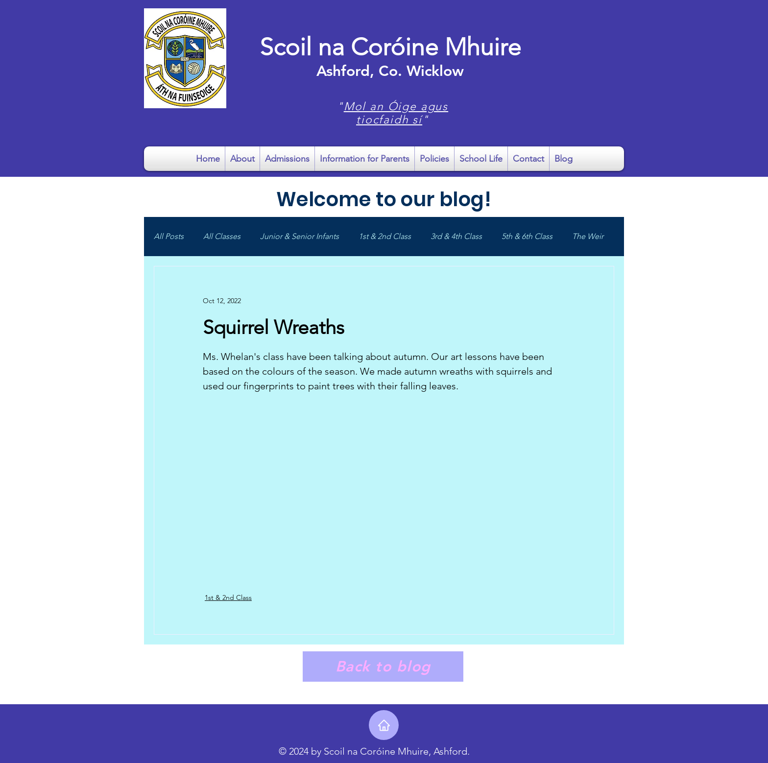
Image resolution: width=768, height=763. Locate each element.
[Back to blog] (383, 666)
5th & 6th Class (527, 236)
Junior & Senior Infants (299, 236)
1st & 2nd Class (385, 236)
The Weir (587, 236)
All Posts (169, 236)
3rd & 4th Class (456, 236)
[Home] (384, 725)
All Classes (221, 236)
